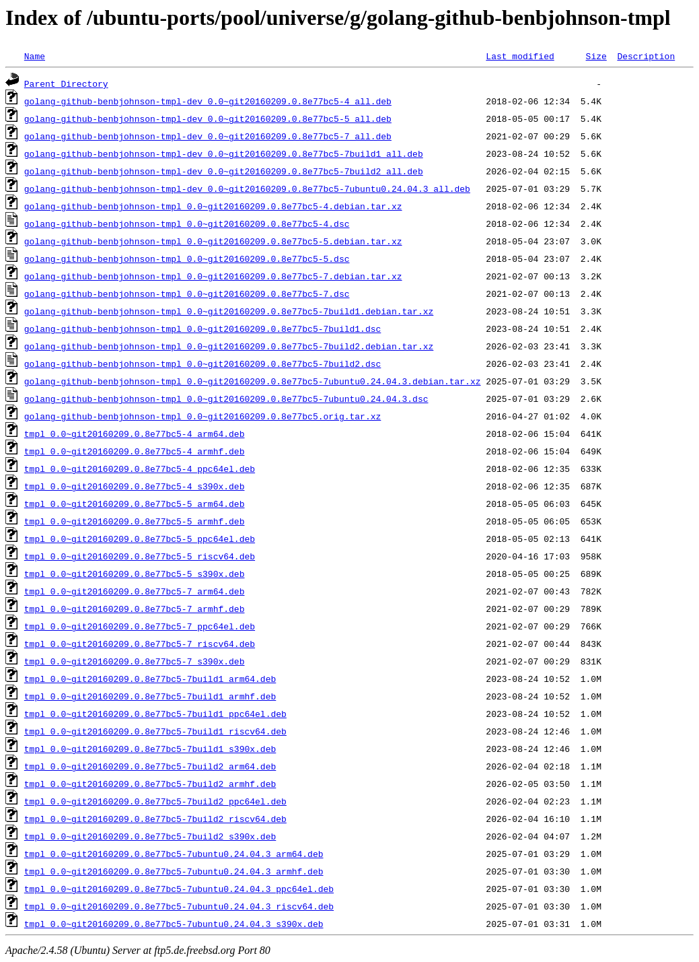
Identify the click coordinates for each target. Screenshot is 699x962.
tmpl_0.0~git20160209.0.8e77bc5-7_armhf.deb (134, 609)
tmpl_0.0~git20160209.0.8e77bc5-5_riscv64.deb (139, 556)
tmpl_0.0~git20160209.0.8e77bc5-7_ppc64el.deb (139, 626)
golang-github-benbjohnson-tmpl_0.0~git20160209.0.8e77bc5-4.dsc (187, 223)
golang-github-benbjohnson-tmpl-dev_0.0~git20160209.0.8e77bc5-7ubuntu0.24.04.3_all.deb (247, 188)
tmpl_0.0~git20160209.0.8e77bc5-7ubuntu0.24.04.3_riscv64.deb (179, 906)
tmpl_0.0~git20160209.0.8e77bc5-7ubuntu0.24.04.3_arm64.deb (174, 854)
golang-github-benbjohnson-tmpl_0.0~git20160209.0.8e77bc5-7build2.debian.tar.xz (228, 346)
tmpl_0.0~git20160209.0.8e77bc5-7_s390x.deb (134, 661)
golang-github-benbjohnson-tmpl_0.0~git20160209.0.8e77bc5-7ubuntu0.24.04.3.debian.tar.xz (252, 381)
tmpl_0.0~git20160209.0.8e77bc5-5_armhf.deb (134, 521)
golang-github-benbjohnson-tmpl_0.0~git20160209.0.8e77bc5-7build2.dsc (202, 363)
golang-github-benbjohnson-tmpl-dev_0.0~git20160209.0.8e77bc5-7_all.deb (208, 136)
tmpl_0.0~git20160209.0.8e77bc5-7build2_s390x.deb (150, 836)
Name (34, 56)
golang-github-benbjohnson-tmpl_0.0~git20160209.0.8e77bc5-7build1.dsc (202, 328)
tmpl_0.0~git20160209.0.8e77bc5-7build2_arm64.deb (150, 766)
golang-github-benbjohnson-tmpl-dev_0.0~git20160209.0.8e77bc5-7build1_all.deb (223, 153)
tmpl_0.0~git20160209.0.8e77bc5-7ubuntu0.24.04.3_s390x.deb (174, 924)
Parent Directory (66, 83)
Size (595, 56)
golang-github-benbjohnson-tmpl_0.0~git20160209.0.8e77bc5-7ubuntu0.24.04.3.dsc (226, 398)
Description (646, 56)
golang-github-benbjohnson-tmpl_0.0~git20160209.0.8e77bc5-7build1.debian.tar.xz (228, 311)
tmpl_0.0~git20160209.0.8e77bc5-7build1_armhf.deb (150, 696)
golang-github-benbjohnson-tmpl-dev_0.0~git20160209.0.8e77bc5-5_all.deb (208, 118)
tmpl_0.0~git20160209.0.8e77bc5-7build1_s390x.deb (150, 749)
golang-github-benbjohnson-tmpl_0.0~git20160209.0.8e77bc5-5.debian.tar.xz (213, 241)
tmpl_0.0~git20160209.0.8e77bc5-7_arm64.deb (134, 591)
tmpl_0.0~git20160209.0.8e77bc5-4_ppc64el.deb (139, 468)
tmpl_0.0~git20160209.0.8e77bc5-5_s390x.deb (134, 574)
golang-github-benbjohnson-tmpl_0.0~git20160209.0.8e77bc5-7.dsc (187, 293)
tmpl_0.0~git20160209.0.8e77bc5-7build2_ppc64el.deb (155, 801)
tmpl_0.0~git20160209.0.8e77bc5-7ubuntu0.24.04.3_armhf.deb (174, 871)
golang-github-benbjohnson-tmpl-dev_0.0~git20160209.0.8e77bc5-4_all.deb (208, 101)
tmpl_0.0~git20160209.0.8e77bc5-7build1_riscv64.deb (155, 731)
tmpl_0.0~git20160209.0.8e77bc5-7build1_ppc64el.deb (155, 714)
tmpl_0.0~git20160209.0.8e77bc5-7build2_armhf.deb (150, 784)
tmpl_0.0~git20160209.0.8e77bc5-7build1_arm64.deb (150, 679)
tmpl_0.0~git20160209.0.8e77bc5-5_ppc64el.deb (139, 538)
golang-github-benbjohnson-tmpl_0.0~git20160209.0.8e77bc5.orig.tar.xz (202, 416)
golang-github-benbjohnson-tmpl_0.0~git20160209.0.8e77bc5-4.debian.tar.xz (213, 206)
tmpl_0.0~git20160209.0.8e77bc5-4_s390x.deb (134, 486)
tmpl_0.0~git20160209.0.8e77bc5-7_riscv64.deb (139, 644)
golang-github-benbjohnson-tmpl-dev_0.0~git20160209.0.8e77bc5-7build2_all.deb (223, 171)
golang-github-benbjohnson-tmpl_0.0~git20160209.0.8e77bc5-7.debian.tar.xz (213, 276)
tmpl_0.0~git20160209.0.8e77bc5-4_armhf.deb (134, 451)
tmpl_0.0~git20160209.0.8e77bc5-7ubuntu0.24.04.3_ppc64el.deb (179, 889)
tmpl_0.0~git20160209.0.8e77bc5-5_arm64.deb (134, 503)
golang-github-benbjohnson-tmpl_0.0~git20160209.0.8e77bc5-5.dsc (187, 258)
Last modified (520, 56)
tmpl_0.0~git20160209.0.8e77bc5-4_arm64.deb (134, 433)
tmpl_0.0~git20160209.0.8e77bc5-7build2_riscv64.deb (155, 819)
